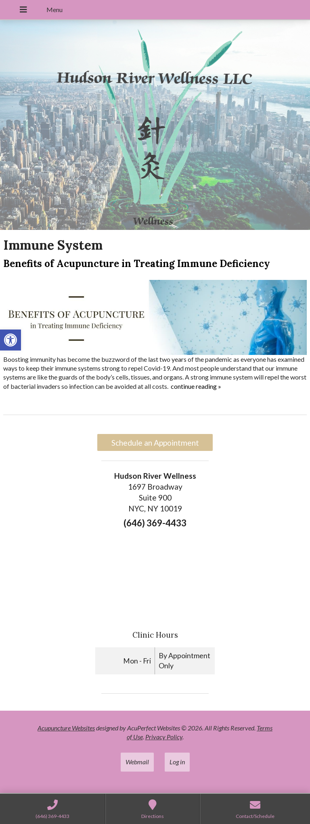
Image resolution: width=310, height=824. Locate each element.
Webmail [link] (137, 762)
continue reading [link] (196, 386)
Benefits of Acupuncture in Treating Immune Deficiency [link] (136, 263)
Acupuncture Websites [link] (66, 728)
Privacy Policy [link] (163, 737)
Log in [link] (177, 762)
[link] (10, 340)
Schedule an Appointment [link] (155, 442)
